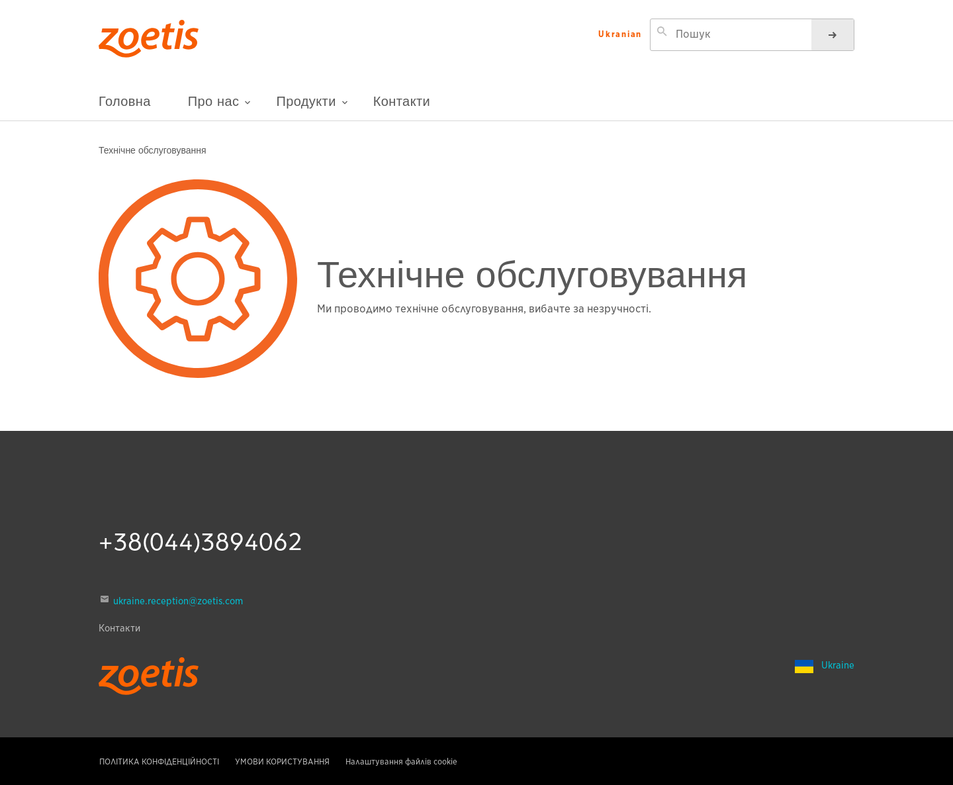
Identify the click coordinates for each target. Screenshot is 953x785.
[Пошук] (832, 34)
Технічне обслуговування (152, 150)
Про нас (219, 106)
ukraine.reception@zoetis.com (178, 601)
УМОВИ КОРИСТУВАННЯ (282, 761)
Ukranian (620, 34)
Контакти (401, 101)
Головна (125, 101)
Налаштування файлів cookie (401, 761)
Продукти (311, 106)
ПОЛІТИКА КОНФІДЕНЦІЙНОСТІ (159, 761)
